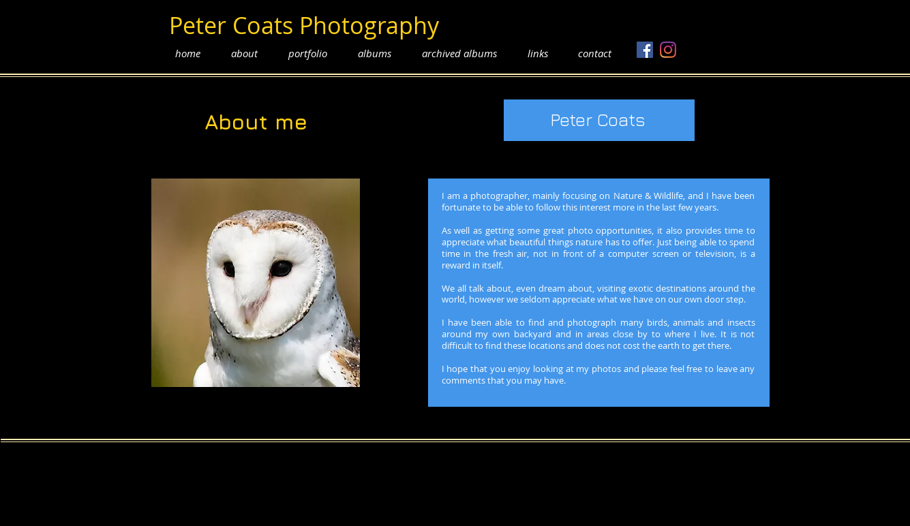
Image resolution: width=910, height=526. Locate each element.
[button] (308, 53)
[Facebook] (645, 50)
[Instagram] (668, 50)
